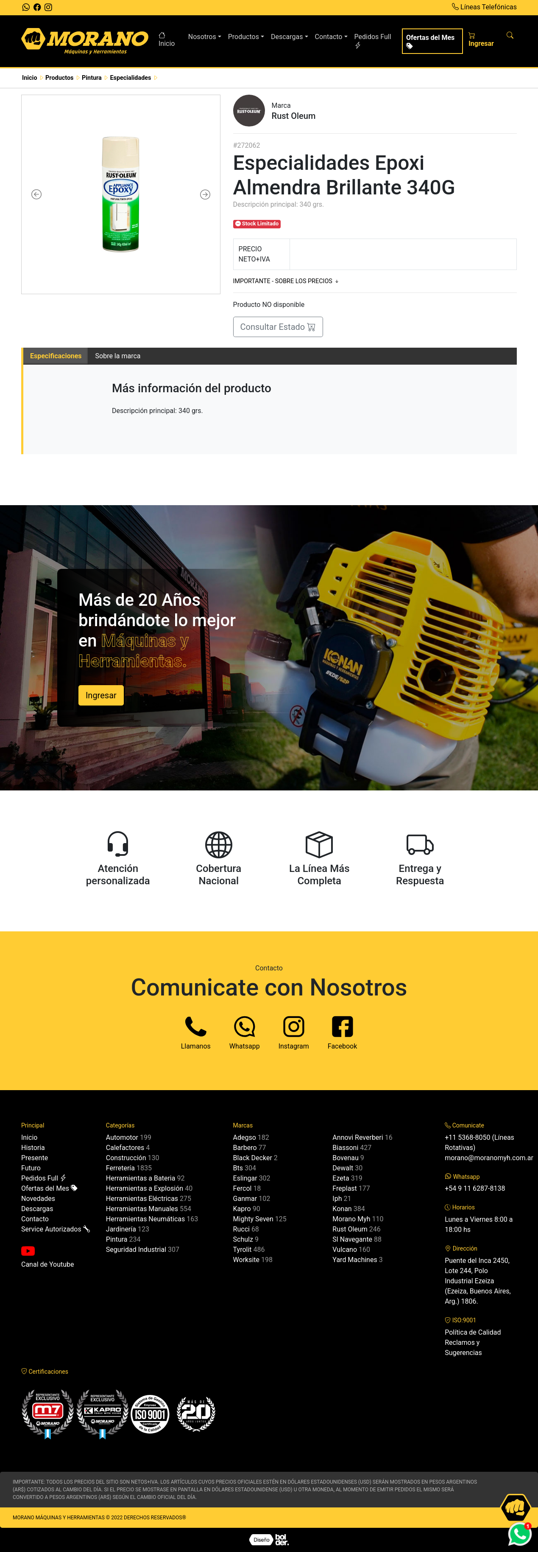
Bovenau (345, 1158)
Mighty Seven (253, 1219)
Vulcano (344, 1250)
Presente (34, 1158)
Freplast (344, 1188)
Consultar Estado (278, 327)
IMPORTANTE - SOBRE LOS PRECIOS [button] (286, 281)
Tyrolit (242, 1250)
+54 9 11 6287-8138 (475, 1188)
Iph (337, 1199)
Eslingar (245, 1178)
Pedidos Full (372, 41)
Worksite (246, 1260)
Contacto (35, 1219)
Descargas (37, 1209)
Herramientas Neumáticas (145, 1219)
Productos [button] (243, 37)
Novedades (38, 1199)
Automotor (122, 1137)
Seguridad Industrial (136, 1250)
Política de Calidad (473, 1332)
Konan (341, 1209)
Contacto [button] (329, 37)
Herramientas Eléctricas (142, 1199)
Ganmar (245, 1199)
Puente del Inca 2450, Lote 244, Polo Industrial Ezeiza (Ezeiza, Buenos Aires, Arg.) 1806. (477, 1281)
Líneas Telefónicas (484, 7)
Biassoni (345, 1148)
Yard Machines (354, 1260)
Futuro (31, 1168)
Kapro (242, 1209)
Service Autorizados (55, 1229)
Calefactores (125, 1148)
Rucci (241, 1229)
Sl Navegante (352, 1239)
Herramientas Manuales (142, 1209)
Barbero (245, 1148)
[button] (36, 194)
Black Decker (252, 1158)
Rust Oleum (349, 1229)
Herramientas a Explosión (144, 1188)
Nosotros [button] (202, 37)
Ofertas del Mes (430, 42)
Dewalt (342, 1168)
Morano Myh (351, 1219)
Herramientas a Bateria (141, 1178)
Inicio (167, 39)
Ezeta (340, 1178)
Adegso (244, 1137)
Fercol (242, 1188)
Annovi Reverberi (357, 1137)
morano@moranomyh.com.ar (489, 1158)
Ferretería (120, 1168)
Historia (33, 1148)
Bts (238, 1168)
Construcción (126, 1158)
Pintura (117, 1239)
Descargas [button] (287, 37)
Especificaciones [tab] (56, 356)
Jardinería (121, 1229)
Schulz (243, 1239)
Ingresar (481, 39)
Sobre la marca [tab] (118, 356)
